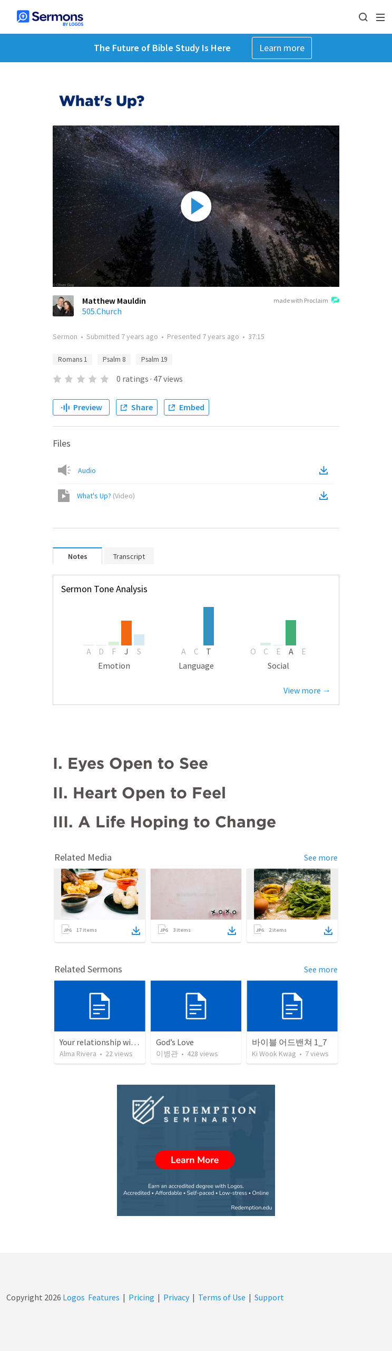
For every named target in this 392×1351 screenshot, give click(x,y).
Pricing (141, 1297)
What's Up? (106, 495)
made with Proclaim (306, 301)
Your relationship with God (107, 1042)
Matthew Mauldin (114, 300)
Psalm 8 (114, 359)
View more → (307, 690)
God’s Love (175, 1042)
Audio (87, 470)
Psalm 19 (154, 359)
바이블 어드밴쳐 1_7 (289, 1042)
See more (321, 857)
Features (104, 1297)
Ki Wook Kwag (274, 1053)
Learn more (282, 48)
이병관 (167, 1053)
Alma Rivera (78, 1053)
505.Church (102, 311)
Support (269, 1297)
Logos (73, 1297)
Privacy (176, 1297)
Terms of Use (222, 1297)
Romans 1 (72, 359)
